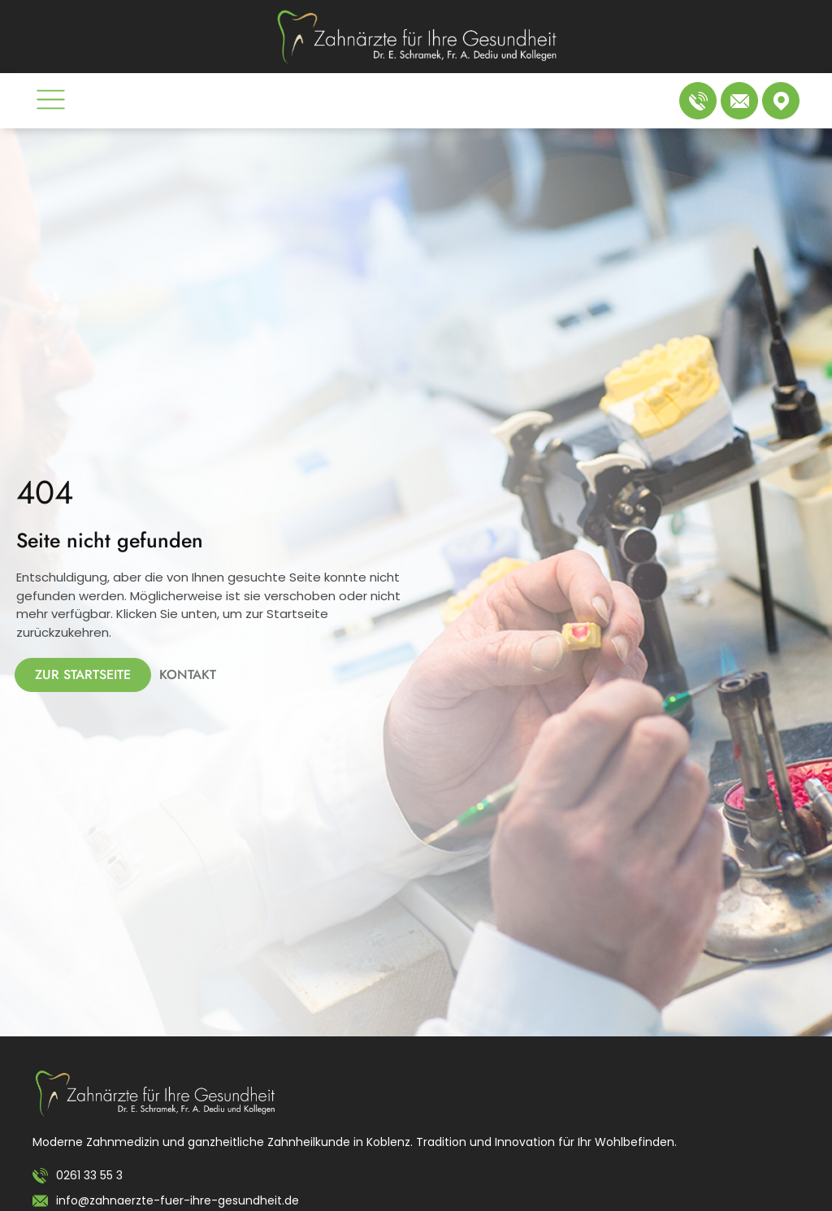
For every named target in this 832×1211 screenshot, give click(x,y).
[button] (50, 102)
